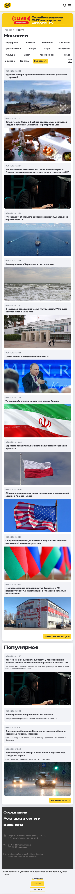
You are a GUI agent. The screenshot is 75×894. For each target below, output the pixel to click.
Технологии (64, 48)
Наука (47, 48)
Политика (30, 42)
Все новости (40, 61)
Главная (8, 29)
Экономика (47, 42)
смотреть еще (56, 637)
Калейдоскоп (47, 54)
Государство (11, 42)
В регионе (10, 61)
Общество (64, 42)
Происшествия (13, 48)
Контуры (24, 61)
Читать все (59, 801)
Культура (10, 54)
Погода (66, 54)
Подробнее (37, 878)
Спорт (27, 54)
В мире (32, 48)
